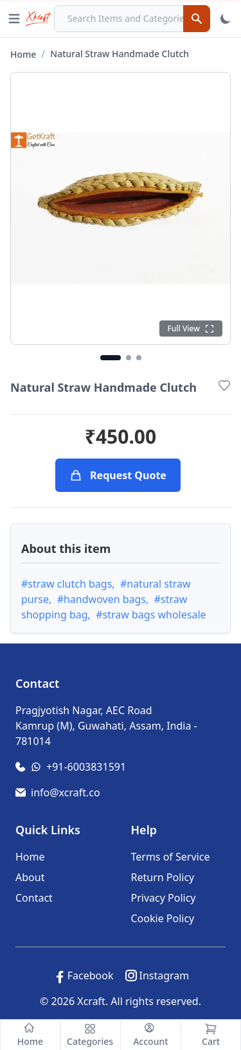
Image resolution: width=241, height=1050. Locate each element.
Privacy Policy (163, 898)
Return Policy (163, 877)
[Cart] (211, 1035)
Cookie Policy (163, 918)
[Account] (151, 1035)
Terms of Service (170, 857)
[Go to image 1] (110, 357)
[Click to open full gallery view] (120, 208)
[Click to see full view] (190, 328)
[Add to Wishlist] (224, 385)
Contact (34, 898)
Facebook (90, 975)
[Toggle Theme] (225, 18)
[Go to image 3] (138, 357)
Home (23, 54)
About (29, 877)
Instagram (164, 975)
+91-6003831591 (86, 767)
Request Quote (117, 475)
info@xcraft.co (65, 792)
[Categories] (90, 1035)
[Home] (30, 1035)
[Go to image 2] (128, 357)
